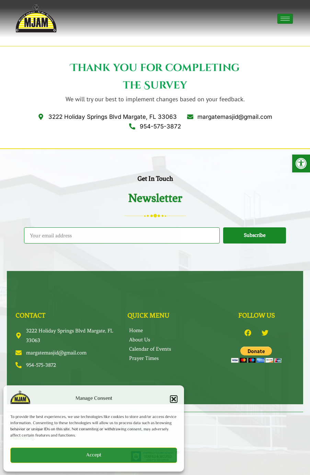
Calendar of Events (150, 349)
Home (136, 330)
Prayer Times (144, 358)
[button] (301, 163)
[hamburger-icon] (285, 19)
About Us (139, 340)
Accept (93, 455)
